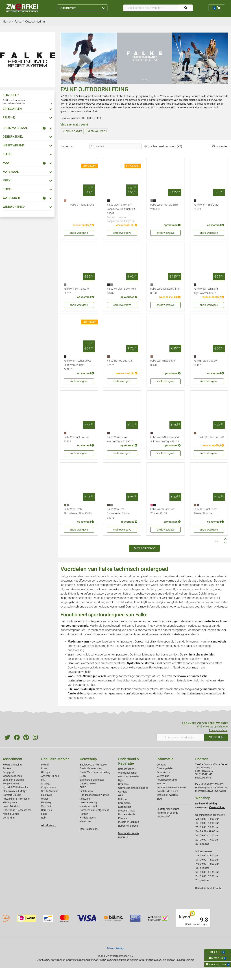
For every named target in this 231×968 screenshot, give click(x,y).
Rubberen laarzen (128, 825)
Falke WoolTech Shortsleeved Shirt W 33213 (118, 513)
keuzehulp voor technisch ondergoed (204, 606)
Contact (161, 764)
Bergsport (8, 772)
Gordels (122, 791)
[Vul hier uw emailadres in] (180, 737)
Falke (109, 621)
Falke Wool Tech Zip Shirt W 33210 (164, 207)
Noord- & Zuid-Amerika (15, 787)
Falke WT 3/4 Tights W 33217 (76, 291)
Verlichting (9, 817)
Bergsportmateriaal (129, 776)
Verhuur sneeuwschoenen (171, 787)
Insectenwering (88, 802)
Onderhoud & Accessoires (17, 810)
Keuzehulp (88, 759)
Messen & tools (126, 810)
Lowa (44, 768)
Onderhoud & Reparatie (128, 761)
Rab (43, 817)
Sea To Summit (49, 791)
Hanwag (46, 802)
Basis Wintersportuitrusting (95, 772)
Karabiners (124, 803)
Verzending (163, 776)
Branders (123, 784)
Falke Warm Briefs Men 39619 (206, 207)
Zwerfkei (46, 806)
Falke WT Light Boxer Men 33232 (121, 291)
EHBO (83, 787)
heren (116, 103)
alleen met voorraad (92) (166, 146)
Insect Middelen (11, 806)
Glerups (45, 772)
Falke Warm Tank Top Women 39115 (162, 511)
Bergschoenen (11, 783)
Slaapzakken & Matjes (15, 791)
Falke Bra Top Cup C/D (211, 437)
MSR (43, 779)
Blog (159, 798)
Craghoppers (48, 787)
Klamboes (85, 821)
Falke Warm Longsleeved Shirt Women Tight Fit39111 (77, 365)
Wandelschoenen (12, 776)
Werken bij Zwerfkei (167, 794)
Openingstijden (165, 768)
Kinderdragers (88, 817)
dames (105, 103)
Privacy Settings (115, 948)
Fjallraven (46, 794)
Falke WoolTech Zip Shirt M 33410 (165, 291)
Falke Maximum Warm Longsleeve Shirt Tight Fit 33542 (122, 213)
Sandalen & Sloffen (13, 779)
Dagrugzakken (88, 783)
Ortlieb (45, 798)
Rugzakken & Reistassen (16, 798)
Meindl (45, 764)
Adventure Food (50, 776)
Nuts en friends (126, 814)
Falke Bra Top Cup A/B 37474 (119, 363)
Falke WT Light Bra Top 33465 (76, 439)
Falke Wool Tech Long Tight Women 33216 (206, 291)
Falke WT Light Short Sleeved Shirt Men (205, 511)
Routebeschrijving (167, 779)
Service (161, 783)
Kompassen (125, 806)
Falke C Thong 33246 (82, 204)
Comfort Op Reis (12, 794)
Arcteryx (46, 783)
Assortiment (82, 8)
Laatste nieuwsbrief (168, 809)
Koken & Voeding (12, 764)
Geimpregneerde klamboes (133, 787)
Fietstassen (86, 791)
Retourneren (164, 772)
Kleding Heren (10, 802)
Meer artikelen (144, 548)
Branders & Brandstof (92, 779)
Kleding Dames (11, 813)
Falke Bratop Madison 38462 (206, 363)
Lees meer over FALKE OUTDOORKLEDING (80, 118)
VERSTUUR (216, 737)
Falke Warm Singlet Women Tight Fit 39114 (120, 439)
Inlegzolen (85, 798)
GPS (120, 795)
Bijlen (83, 776)
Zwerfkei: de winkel (167, 791)
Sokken (7, 768)
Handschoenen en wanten (94, 794)
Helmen (122, 799)
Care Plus (46, 810)
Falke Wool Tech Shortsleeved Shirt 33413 (78, 511)
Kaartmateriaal (88, 806)
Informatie (165, 759)
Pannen (122, 818)
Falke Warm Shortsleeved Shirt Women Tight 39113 (164, 439)
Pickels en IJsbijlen (128, 821)
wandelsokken (208, 103)
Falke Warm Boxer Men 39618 (163, 363)
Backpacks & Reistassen (93, 764)
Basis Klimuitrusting (91, 768)
